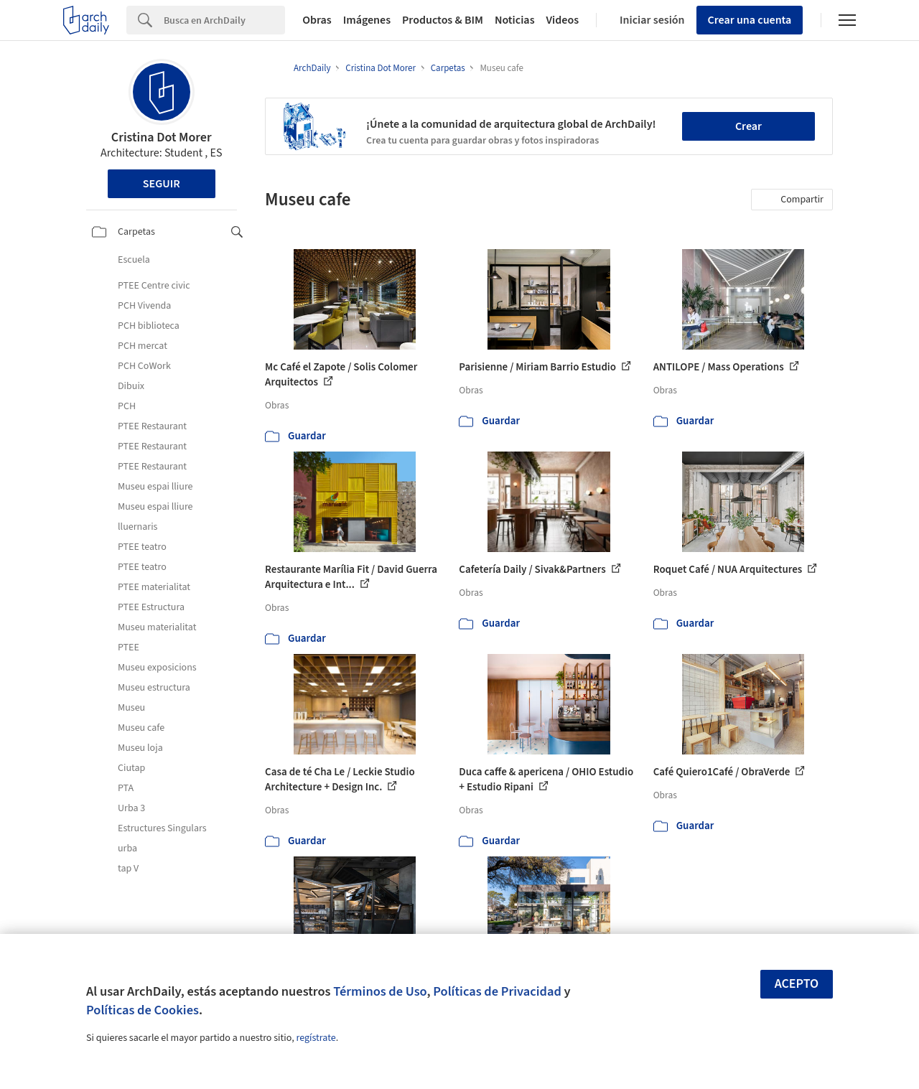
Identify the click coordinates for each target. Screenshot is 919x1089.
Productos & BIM (442, 20)
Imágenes (367, 20)
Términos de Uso (379, 991)
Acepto (797, 984)
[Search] (224, 20)
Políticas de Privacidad (497, 991)
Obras (317, 20)
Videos (562, 20)
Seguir (161, 184)
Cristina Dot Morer (161, 137)
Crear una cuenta (750, 20)
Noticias (515, 20)
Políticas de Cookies (142, 1010)
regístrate (315, 1038)
